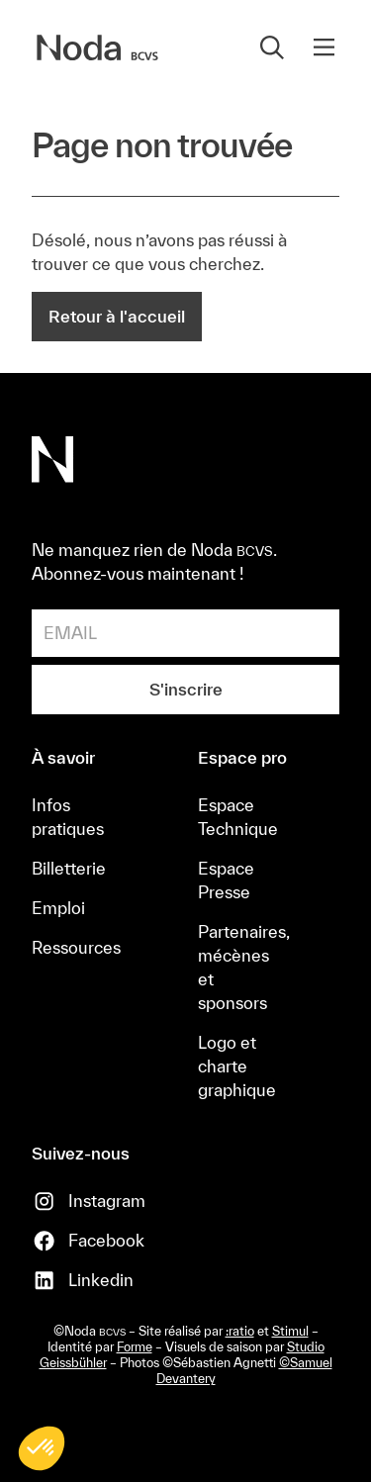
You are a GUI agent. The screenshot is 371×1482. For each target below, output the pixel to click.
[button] (323, 47)
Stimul (290, 1331)
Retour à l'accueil (116, 316)
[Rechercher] (272, 47)
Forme (134, 1347)
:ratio (240, 1331)
